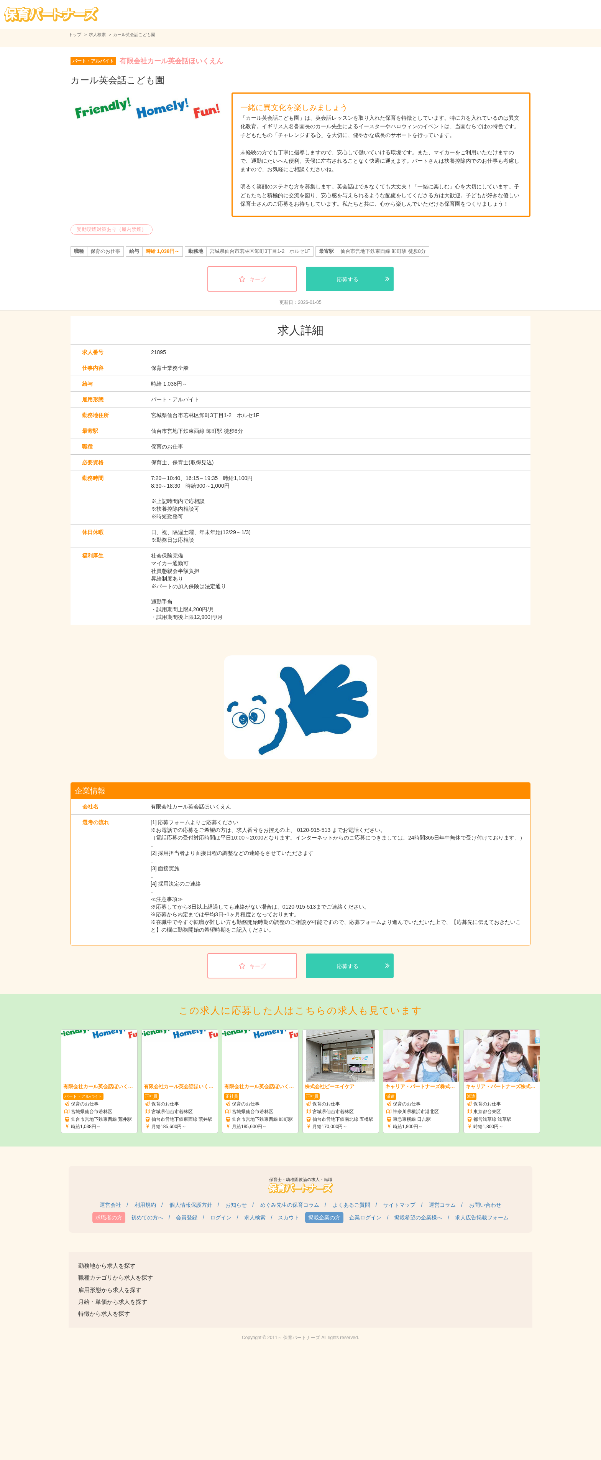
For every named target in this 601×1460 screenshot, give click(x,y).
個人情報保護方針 (190, 1205)
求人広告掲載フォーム (482, 1217)
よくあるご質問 (351, 1205)
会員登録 (186, 1217)
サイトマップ (399, 1205)
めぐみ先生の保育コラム (289, 1205)
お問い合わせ (485, 1205)
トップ (75, 34)
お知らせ (236, 1205)
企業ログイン (365, 1217)
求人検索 (97, 34)
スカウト (288, 1217)
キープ (258, 279)
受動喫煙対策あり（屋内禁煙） (111, 229)
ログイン (221, 1217)
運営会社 (110, 1205)
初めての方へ (147, 1217)
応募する (347, 279)
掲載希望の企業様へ (418, 1217)
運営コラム (442, 1205)
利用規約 (145, 1205)
